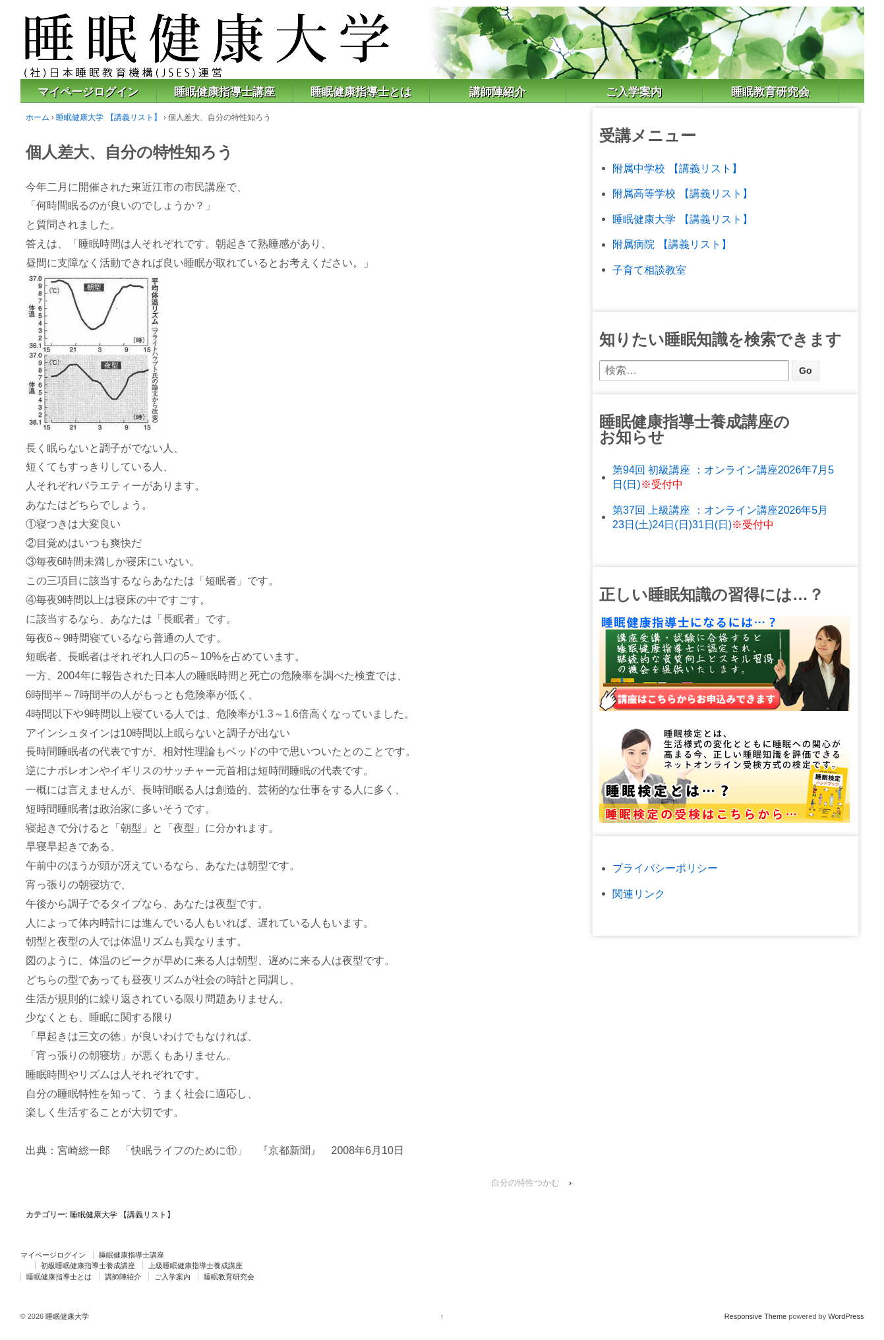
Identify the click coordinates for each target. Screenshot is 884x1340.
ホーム (37, 117)
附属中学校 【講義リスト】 (677, 168)
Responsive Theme (755, 1316)
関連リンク (638, 893)
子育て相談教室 (649, 270)
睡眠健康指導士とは (360, 92)
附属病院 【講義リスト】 (671, 244)
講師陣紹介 (497, 92)
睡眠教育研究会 (770, 92)
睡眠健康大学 (66, 1316)
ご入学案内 (634, 92)
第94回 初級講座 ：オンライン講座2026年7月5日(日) (723, 477)
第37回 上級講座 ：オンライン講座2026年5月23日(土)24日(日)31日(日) (720, 517)
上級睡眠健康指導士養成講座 (195, 1265)
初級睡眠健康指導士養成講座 (88, 1265)
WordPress (846, 1316)
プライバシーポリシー (665, 868)
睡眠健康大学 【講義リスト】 (108, 117)
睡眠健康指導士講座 (224, 92)
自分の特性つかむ (525, 1183)
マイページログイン (88, 92)
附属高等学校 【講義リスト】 (682, 193)
